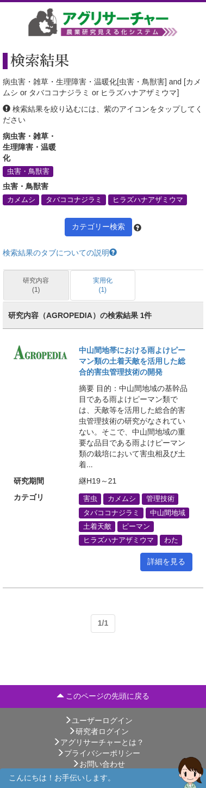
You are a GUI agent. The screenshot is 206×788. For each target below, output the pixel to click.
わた (171, 539)
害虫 (90, 499)
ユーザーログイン (98, 720)
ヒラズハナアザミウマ (148, 200)
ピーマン (136, 526)
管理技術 (160, 499)
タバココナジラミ (74, 200)
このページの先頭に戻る (103, 696)
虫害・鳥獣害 (28, 171)
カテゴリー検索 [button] (98, 226)
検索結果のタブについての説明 (60, 252)
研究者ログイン (98, 731)
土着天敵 (97, 526)
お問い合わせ (98, 764)
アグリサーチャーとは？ (98, 742)
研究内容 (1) (36, 285)
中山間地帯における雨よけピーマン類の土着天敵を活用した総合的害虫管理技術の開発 (132, 361)
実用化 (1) (103, 285)
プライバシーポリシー (98, 753)
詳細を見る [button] (166, 561)
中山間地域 (167, 512)
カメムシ (21, 200)
